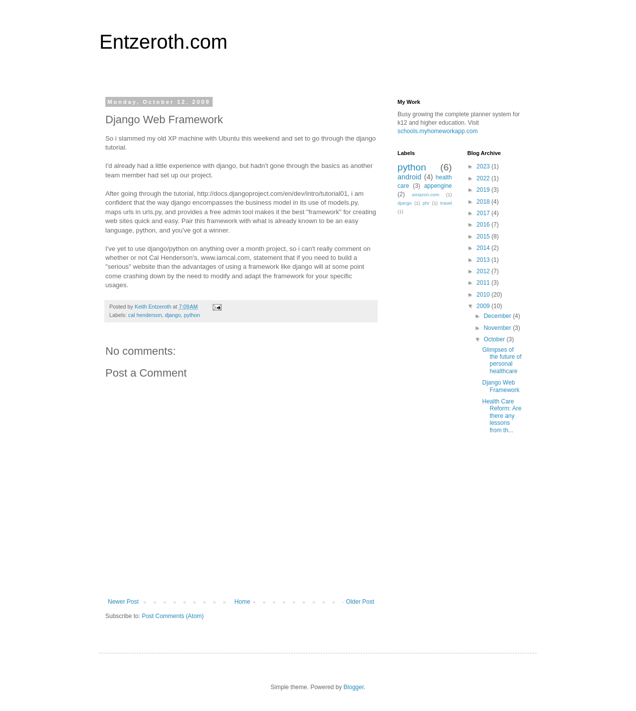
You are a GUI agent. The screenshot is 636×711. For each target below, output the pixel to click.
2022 (484, 178)
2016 (484, 224)
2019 (484, 189)
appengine (438, 185)
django (173, 315)
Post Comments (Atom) (173, 616)
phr (425, 203)
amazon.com (425, 194)
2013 (484, 259)
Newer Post (123, 601)
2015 (484, 236)
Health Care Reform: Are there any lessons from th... (501, 416)
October (494, 339)
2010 (484, 294)
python (192, 315)
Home (242, 601)
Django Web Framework (500, 386)
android (409, 177)
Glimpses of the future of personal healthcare (501, 360)
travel (446, 203)
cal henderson (145, 315)
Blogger (353, 687)
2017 (484, 213)
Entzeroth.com (163, 42)
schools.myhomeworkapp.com (437, 131)
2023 (484, 166)
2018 (484, 201)
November (498, 327)
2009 (484, 306)
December (498, 316)
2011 (484, 282)
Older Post (360, 601)
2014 (484, 247)
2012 (484, 271)
